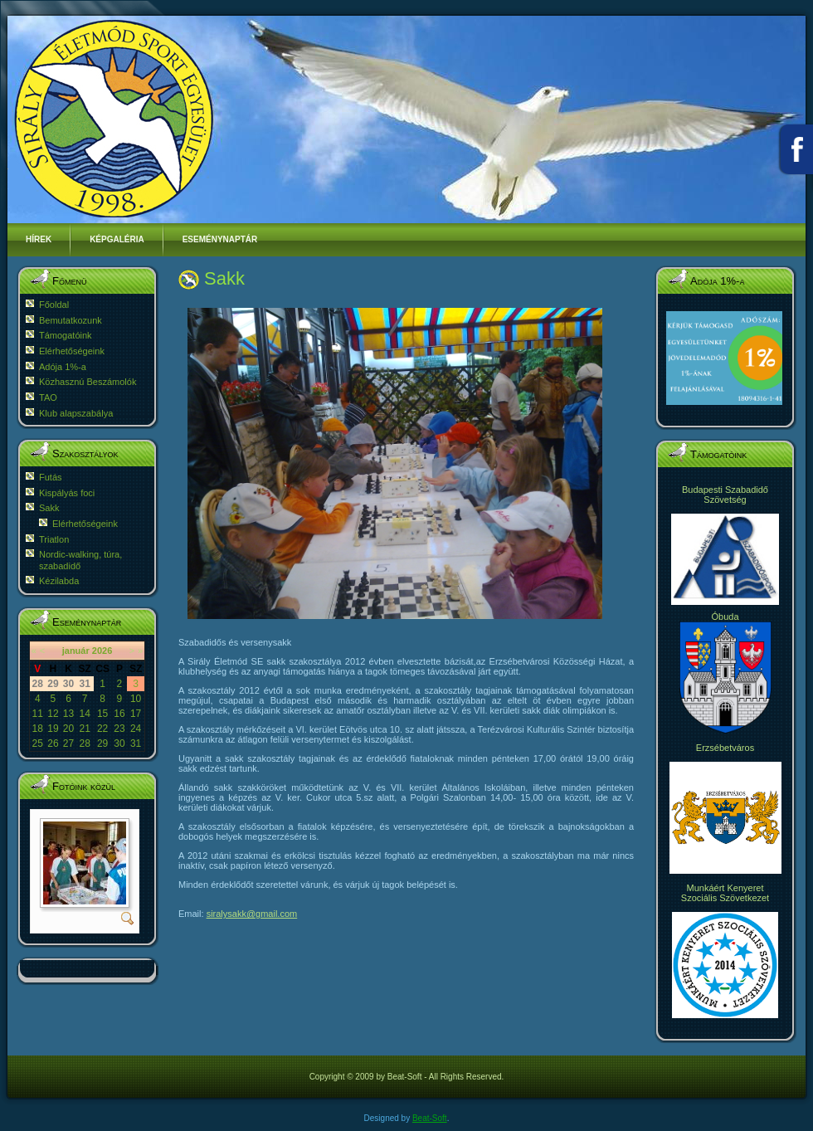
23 (119, 728)
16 (119, 713)
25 (37, 743)
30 (119, 743)
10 (135, 698)
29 (102, 743)
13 (68, 713)
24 (135, 728)
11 (37, 713)
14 (84, 713)
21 (84, 728)
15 (102, 713)
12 (52, 713)
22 (102, 728)
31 (135, 743)
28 (84, 743)
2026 (102, 651)
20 (68, 728)
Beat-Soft (429, 1118)
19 (52, 728)
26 (52, 743)
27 (68, 743)
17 (135, 713)
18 (37, 728)
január (76, 651)
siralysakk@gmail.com (252, 914)
